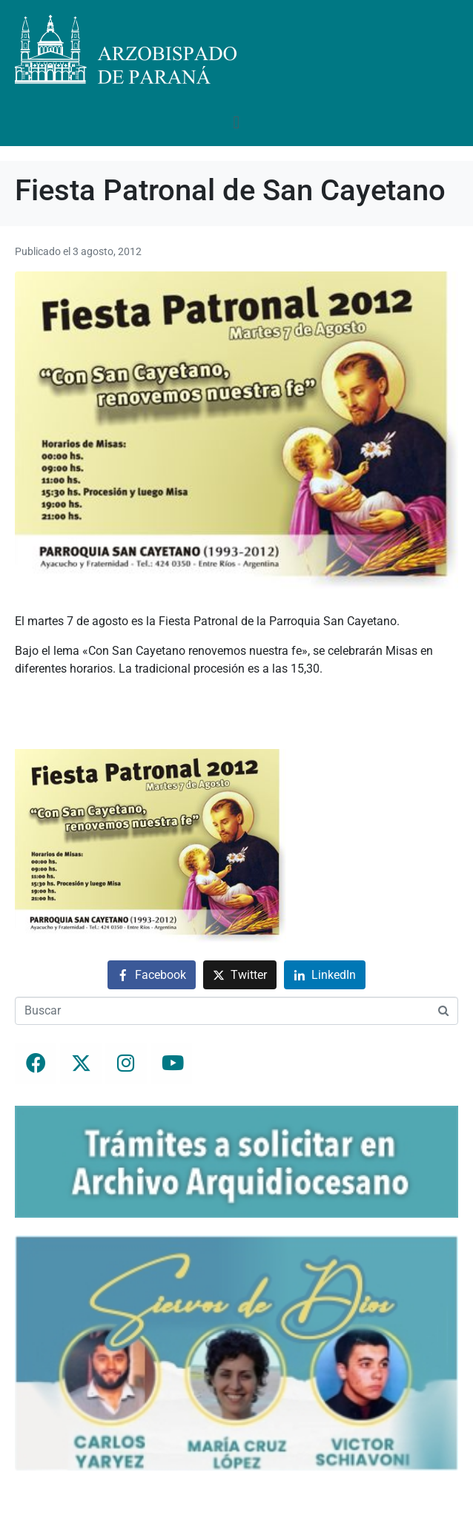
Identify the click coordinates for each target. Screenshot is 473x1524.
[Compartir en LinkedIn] (325, 974)
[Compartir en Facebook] (152, 974)
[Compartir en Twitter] (240, 974)
